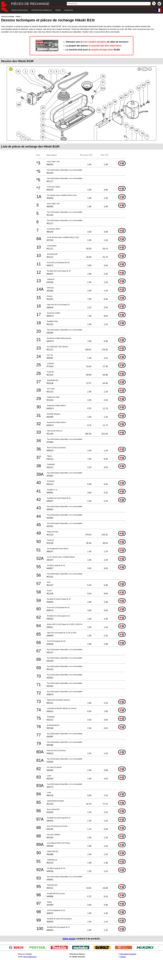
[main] (81, 478)
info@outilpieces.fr (30, 957)
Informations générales (128, 954)
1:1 (145, 69)
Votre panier (69, 938)
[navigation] (78, 10)
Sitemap (123, 957)
